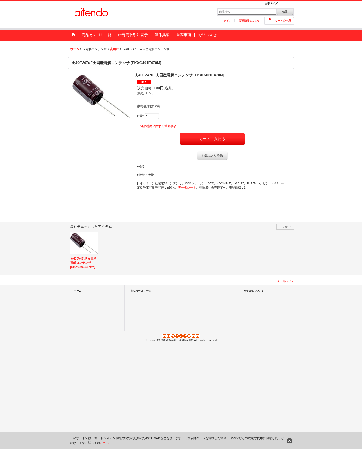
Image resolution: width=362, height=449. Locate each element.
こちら (104, 443)
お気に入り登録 (212, 155)
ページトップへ (285, 281)
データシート (187, 187)
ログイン (226, 20)
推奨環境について (254, 290)
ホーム (77, 290)
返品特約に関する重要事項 (158, 126)
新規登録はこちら (249, 20)
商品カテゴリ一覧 (140, 290)
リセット (287, 226)
